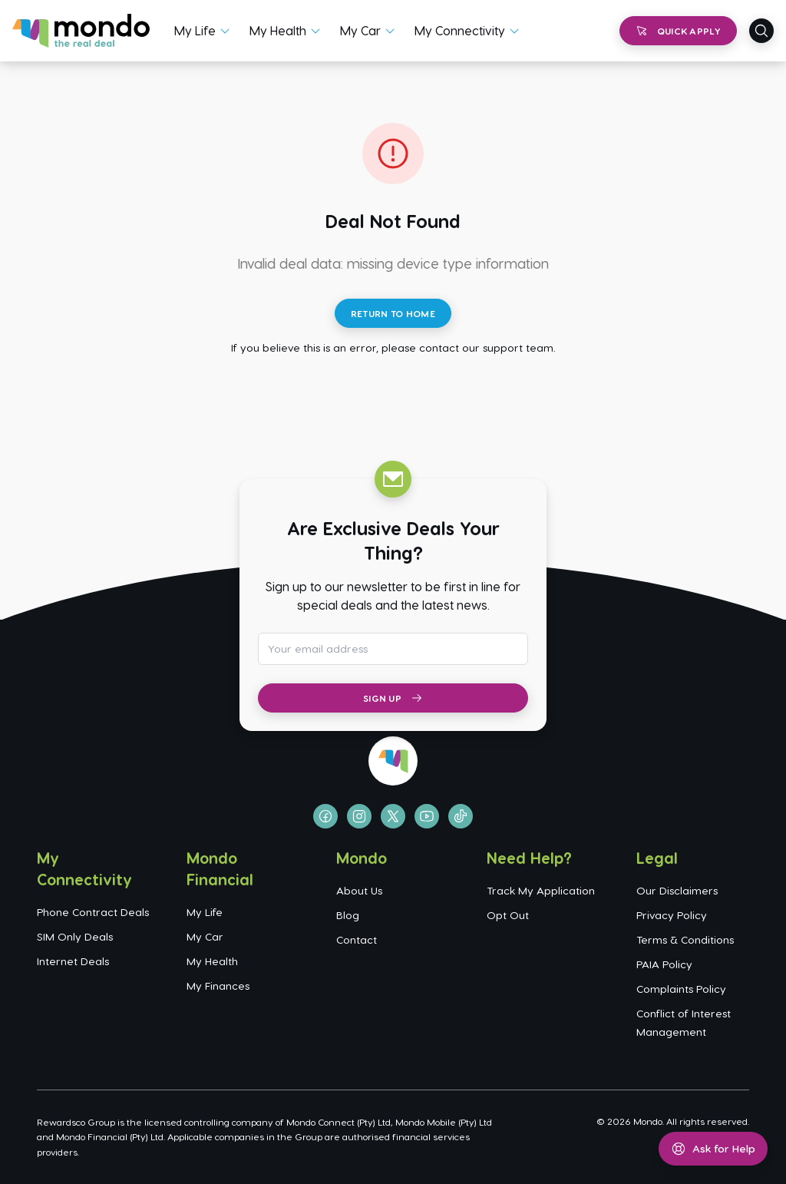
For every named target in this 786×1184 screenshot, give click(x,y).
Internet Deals (73, 960)
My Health (277, 30)
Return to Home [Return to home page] (393, 313)
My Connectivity (459, 30)
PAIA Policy (664, 964)
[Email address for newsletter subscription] (393, 649)
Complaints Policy (681, 988)
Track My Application (541, 890)
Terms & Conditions (685, 939)
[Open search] (761, 30)
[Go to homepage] (81, 31)
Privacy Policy (671, 914)
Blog (347, 914)
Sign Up (393, 698)
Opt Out (508, 914)
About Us (359, 890)
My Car (360, 30)
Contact (356, 939)
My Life (195, 30)
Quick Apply (678, 31)
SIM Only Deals (75, 936)
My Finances (218, 985)
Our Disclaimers (677, 890)
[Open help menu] (713, 1149)
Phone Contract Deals (93, 911)
